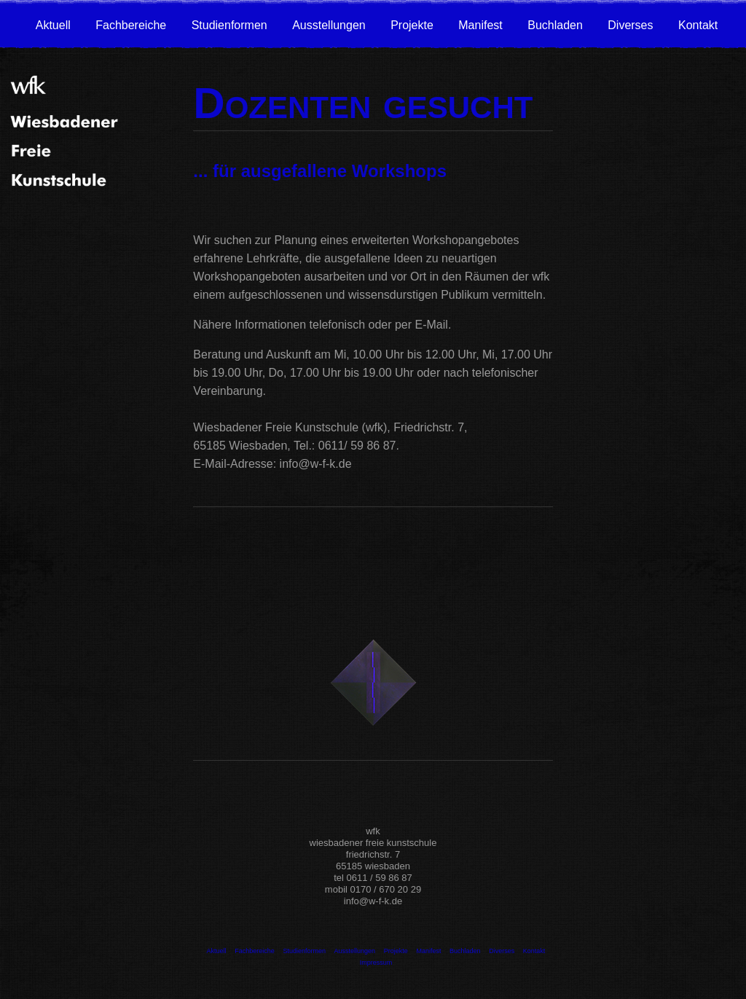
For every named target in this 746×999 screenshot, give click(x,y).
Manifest (480, 25)
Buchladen (555, 25)
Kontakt (698, 25)
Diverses (630, 25)
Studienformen (229, 25)
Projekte (411, 25)
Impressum (376, 962)
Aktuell (53, 25)
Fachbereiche (130, 25)
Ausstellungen (329, 25)
